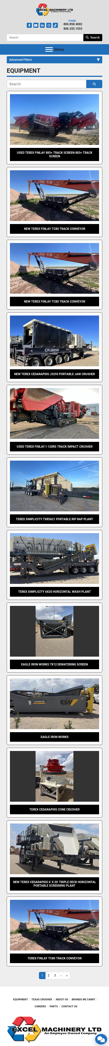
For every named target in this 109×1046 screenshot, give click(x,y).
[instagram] (48, 25)
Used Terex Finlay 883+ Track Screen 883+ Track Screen (54, 154)
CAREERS (40, 1006)
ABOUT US (62, 999)
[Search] (45, 37)
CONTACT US (69, 1006)
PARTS (54, 1006)
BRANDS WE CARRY (83, 999)
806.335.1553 (72, 28)
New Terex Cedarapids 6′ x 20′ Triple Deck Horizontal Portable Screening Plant (54, 883)
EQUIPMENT (20, 999)
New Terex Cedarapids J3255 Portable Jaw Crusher (54, 374)
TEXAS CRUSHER (41, 999)
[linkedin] (42, 25)
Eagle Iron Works (55, 737)
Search (93, 37)
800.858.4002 (72, 24)
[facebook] (29, 25)
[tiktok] (55, 25)
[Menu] (49, 49)
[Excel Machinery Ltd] (54, 1029)
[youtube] (35, 25)
